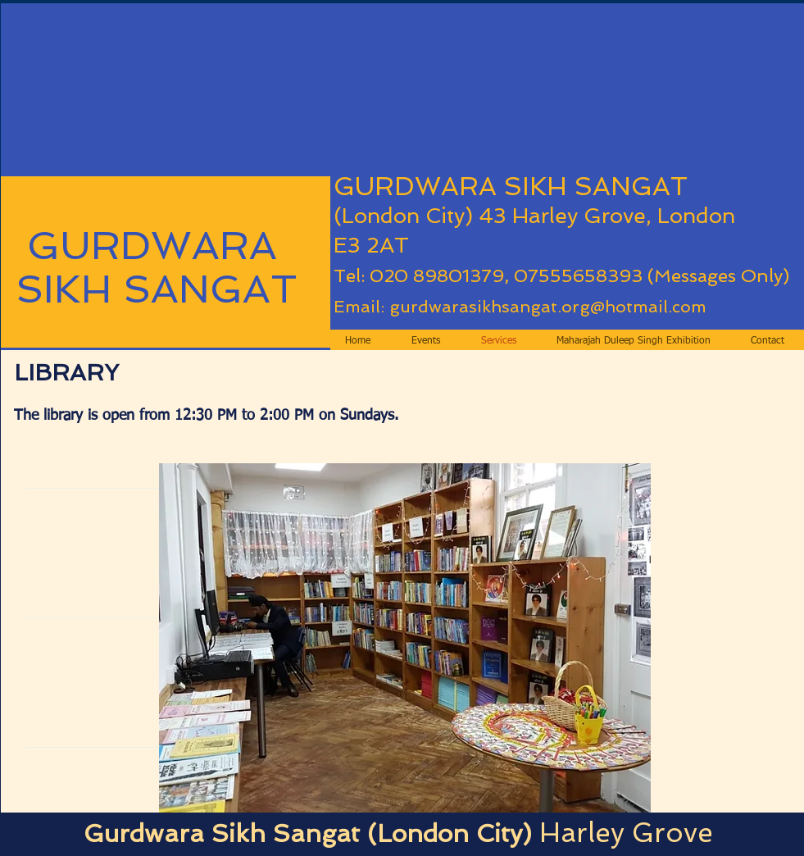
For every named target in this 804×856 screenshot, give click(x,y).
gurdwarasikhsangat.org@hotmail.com (547, 306)
